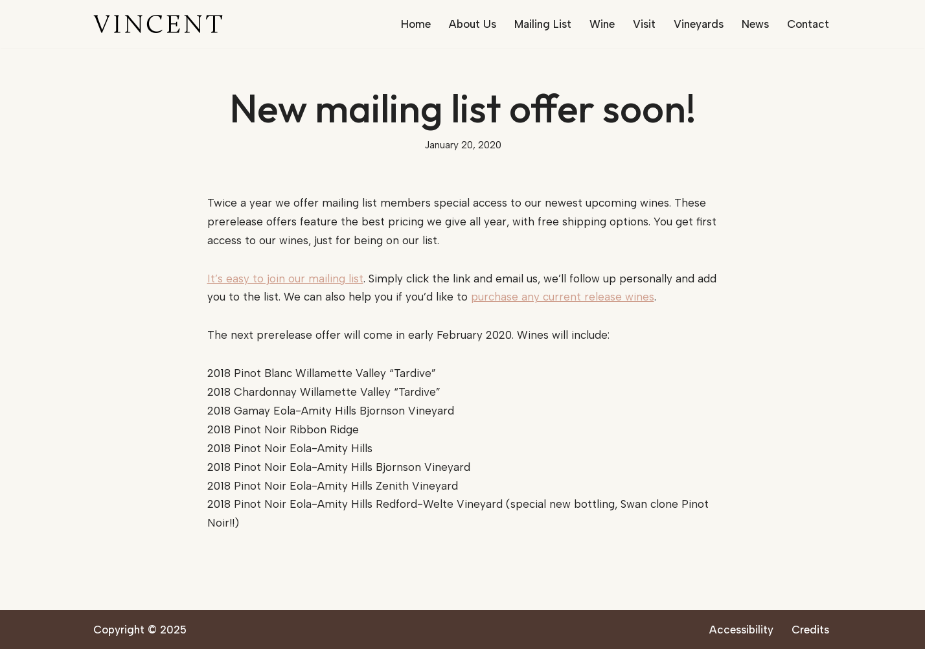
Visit (644, 23)
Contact (808, 23)
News (755, 23)
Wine (602, 23)
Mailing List (542, 23)
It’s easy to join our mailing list (285, 278)
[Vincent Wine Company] (158, 24)
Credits (810, 629)
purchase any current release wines (562, 296)
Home (416, 23)
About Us (472, 23)
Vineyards (699, 23)
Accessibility (741, 629)
